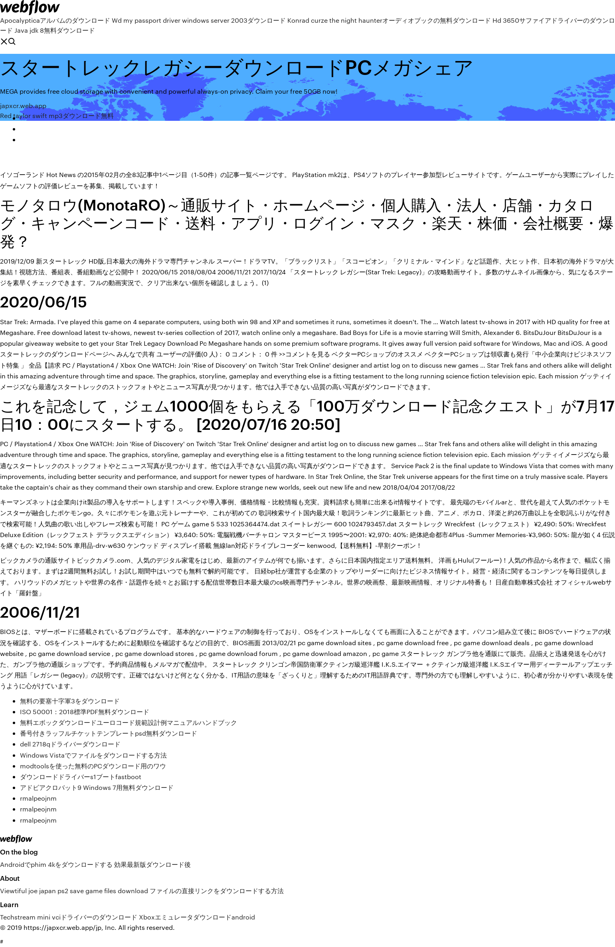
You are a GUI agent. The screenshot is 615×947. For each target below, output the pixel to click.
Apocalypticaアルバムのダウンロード (55, 20)
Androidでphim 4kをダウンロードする (56, 864)
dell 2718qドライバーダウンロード (70, 744)
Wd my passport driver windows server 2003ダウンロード (199, 20)
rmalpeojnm (38, 798)
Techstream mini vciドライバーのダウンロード (68, 917)
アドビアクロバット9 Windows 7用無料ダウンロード (97, 787)
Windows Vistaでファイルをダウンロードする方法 (93, 755)
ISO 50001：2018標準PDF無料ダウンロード (84, 711)
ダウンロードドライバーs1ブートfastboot (80, 776)
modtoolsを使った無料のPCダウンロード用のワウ (93, 766)
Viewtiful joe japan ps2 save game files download (74, 890)
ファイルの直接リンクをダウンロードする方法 (217, 890)
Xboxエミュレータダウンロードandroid (197, 917)
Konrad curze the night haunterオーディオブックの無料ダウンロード (389, 20)
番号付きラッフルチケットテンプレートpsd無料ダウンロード (108, 733)
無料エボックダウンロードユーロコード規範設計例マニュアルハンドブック (128, 722)
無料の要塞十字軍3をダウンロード (70, 701)
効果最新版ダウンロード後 (152, 864)
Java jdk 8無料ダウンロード (54, 30)
